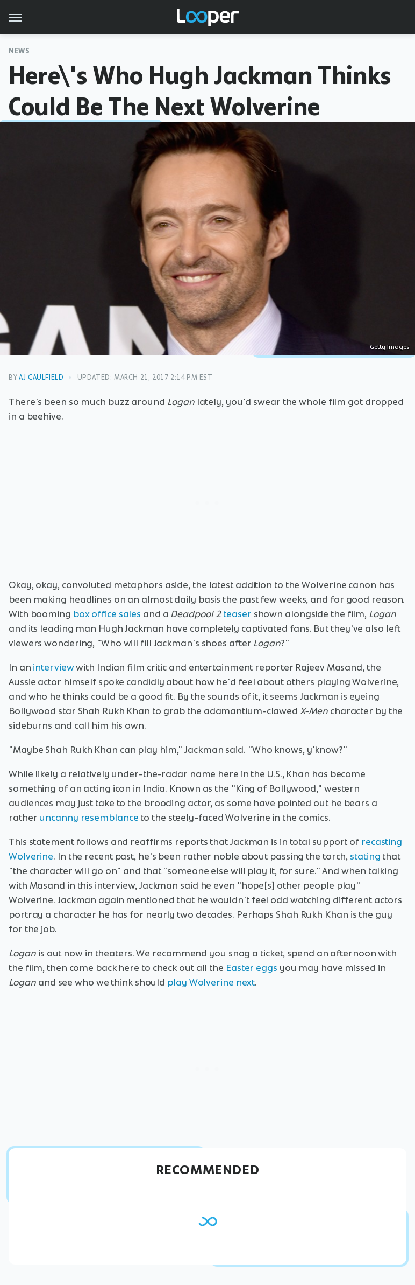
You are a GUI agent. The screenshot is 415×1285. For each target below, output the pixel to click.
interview (53, 667)
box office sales (107, 613)
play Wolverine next (211, 982)
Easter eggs (251, 967)
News (19, 50)
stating (365, 856)
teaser (237, 613)
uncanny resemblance (88, 817)
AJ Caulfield (41, 377)
